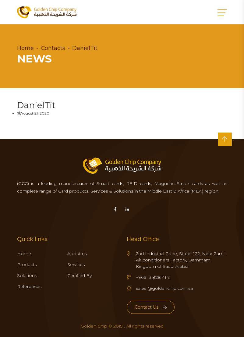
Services (76, 264)
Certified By (79, 275)
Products (27, 264)
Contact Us (151, 307)
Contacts (53, 48)
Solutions (27, 275)
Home (25, 48)
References (29, 286)
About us (77, 253)
